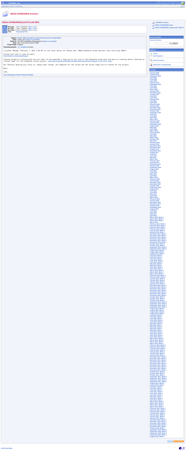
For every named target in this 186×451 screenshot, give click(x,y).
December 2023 (155, 93)
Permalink (29, 79)
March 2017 (154, 159)
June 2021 (153, 116)
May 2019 (153, 136)
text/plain (24, 47)
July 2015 (153, 191)
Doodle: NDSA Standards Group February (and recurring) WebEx (39, 38)
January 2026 (154, 73)
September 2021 (155, 113)
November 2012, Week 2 (158, 295)
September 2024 (155, 84)
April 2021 (153, 118)
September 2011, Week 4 (158, 377)
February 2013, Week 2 (157, 277)
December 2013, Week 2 (158, 235)
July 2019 (153, 134)
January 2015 (154, 201)
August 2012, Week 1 (157, 313)
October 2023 (154, 94)
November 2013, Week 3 (158, 239)
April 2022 (153, 103)
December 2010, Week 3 (158, 420)
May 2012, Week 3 (156, 327)
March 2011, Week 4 (156, 403)
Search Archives (155, 37)
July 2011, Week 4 (156, 387)
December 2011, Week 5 (158, 357)
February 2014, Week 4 (157, 224)
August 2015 (154, 189)
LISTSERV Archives (162, 22)
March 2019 (154, 137)
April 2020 (153, 129)
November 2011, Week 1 (158, 370)
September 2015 (155, 187)
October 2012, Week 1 (157, 300)
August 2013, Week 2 (157, 252)
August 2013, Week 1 (157, 254)
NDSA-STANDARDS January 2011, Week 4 (169, 27)
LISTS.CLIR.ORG (6, 448)
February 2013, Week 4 (157, 275)
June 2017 (153, 156)
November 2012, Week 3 (158, 294)
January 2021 (154, 122)
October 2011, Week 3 (157, 373)
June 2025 (153, 79)
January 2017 (154, 162)
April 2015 (153, 196)
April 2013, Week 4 (156, 267)
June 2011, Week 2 (156, 393)
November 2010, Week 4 (158, 423)
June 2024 (153, 88)
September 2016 (155, 167)
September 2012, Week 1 (158, 307)
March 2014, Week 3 (156, 217)
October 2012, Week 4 (157, 299)
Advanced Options (156, 40)
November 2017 (155, 147)
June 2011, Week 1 (156, 395)
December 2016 (155, 164)
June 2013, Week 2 (156, 262)
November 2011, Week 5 (158, 365)
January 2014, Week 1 (157, 232)
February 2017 (155, 161)
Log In (155, 53)
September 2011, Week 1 (158, 382)
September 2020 (155, 124)
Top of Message (9, 79)
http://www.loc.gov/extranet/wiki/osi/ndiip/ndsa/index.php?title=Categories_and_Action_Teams (80, 63)
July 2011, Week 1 (156, 390)
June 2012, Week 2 (156, 322)
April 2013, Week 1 (156, 269)
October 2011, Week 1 (157, 375)
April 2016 (153, 176)
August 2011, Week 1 (157, 385)
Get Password (158, 56)
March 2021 (154, 119)
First (18, 27)
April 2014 (153, 215)
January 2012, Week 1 (157, 355)
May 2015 (153, 194)
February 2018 (155, 142)
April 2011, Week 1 (156, 400)
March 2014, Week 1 (156, 220)
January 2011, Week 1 (157, 418)
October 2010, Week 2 (157, 428)
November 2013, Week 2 (158, 240)
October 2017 (154, 149)
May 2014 (153, 214)
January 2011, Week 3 (157, 415)
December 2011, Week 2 (158, 362)
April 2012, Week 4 (156, 332)
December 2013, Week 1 (158, 237)
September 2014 (155, 207)
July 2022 (153, 101)
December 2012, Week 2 (158, 287)
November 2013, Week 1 (158, 242)
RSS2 (181, 441)
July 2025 (153, 78)
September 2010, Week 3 (158, 431)
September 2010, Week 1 (158, 435)
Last (34, 27)
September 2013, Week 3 (158, 247)
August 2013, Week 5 (157, 250)
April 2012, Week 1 (156, 337)
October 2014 (154, 206)
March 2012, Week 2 (156, 342)
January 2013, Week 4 (157, 280)
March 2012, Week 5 (156, 338)
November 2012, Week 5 (158, 290)
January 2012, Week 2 (157, 353)
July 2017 (153, 154)
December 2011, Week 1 (158, 363)
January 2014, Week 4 (157, 230)
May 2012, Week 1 (156, 330)
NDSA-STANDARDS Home (164, 25)
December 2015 (155, 182)
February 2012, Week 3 (157, 347)
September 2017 (155, 151)
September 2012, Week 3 (158, 304)
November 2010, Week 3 (158, 425)
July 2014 (153, 211)
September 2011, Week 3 (158, 378)
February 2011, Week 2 (157, 410)
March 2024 (154, 89)
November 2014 (155, 204)
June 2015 (153, 192)
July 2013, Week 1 (156, 259)
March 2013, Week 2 (156, 274)
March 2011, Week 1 (156, 406)
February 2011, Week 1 (157, 411)
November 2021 (155, 109)
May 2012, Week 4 (156, 325)
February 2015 (155, 199)
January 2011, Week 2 (157, 416)
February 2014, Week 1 (157, 229)
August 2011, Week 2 (157, 383)
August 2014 (154, 209)
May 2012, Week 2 (156, 328)
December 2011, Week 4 (158, 358)
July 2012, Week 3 (156, 318)
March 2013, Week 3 (156, 272)
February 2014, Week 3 (157, 225)
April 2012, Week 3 (156, 333)
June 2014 (153, 212)
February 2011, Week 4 (157, 408)
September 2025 (155, 76)
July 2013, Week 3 (156, 255)
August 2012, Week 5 (157, 308)
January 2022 (154, 106)
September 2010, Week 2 (158, 433)
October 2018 (154, 139)
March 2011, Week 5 (156, 401)
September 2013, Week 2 (158, 249)
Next (30, 27)
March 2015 (154, 197)
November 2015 (155, 184)
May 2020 (153, 127)
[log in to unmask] (33, 39)
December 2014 (155, 202)
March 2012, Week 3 (156, 340)
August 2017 (154, 152)
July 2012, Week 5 (156, 315)
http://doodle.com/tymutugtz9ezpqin (16, 57)
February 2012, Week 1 (157, 348)
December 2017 (155, 146)
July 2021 (153, 114)
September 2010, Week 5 (158, 430)
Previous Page (20, 79)
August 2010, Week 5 (157, 436)
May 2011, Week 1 (156, 397)
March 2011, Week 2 (156, 405)
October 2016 (154, 166)
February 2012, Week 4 (157, 345)
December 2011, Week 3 (158, 360)
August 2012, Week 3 (157, 310)
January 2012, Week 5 (157, 350)
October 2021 (154, 111)
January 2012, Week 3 (157, 352)
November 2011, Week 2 (158, 368)
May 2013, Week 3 (156, 265)
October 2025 (154, 74)
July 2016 (153, 171)
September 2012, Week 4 (158, 302)
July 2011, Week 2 (156, 388)
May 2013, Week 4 (156, 264)
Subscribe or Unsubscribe (162, 65)
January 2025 (154, 83)
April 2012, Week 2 (156, 335)
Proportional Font (22, 32)
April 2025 (153, 81)
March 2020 (154, 131)
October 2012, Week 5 (157, 297)
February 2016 (155, 179)
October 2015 (154, 186)
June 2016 (153, 172)
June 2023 (153, 98)
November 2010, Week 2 (158, 426)
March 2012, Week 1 (156, 343)
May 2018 (153, 141)
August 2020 (154, 126)
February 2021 (155, 121)
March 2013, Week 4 (156, 270)
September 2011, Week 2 (158, 380)
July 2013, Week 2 (156, 257)
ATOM (170, 441)
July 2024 (153, 86)
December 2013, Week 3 (158, 234)
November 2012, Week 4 (158, 292)
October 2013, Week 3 (157, 245)
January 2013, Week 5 (157, 279)
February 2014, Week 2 (157, 227)
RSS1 (176, 441)
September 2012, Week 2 (158, 305)
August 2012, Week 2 (157, 312)
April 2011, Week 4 (156, 398)
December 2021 (155, 108)
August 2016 (154, 169)
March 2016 (154, 177)
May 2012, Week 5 (156, 323)
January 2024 (154, 91)
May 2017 (153, 157)
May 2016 (153, 174)
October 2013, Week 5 (157, 244)
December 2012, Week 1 (158, 289)
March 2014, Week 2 (156, 219)
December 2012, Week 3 (158, 285)
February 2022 (155, 104)
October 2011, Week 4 (157, 372)
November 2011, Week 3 (158, 367)
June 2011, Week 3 (156, 392)
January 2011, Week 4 (157, 413)
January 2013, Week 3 (157, 282)
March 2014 (154, 222)
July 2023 (153, 96)
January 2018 (154, 144)
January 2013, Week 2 (157, 284)
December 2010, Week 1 (158, 421)
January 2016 (154, 181)
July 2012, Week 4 (156, 317)
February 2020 (155, 132)
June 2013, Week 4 (156, 260)
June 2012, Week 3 (156, 320)
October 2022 (154, 99)
